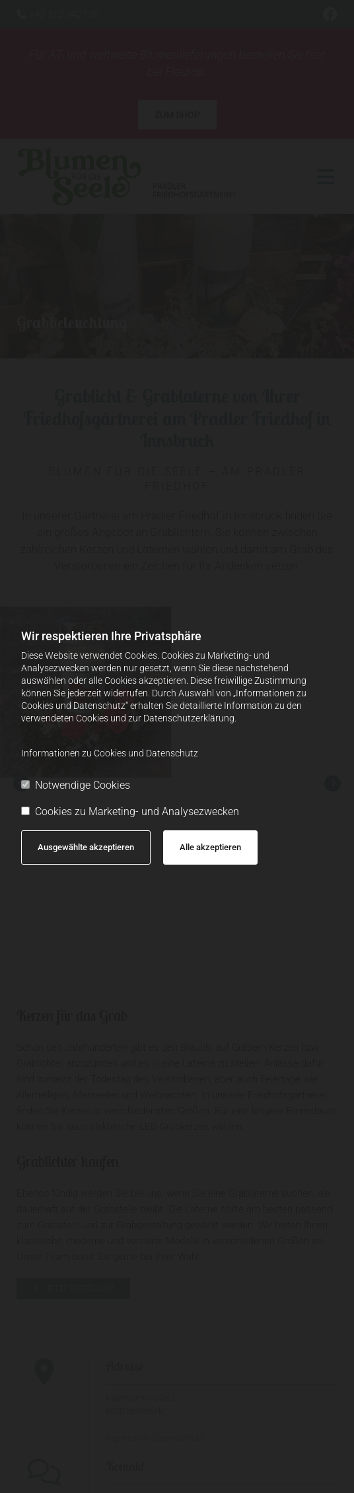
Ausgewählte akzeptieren (86, 847)
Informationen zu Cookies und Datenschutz (109, 753)
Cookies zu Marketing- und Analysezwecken (130, 811)
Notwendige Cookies (75, 785)
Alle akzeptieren (210, 847)
